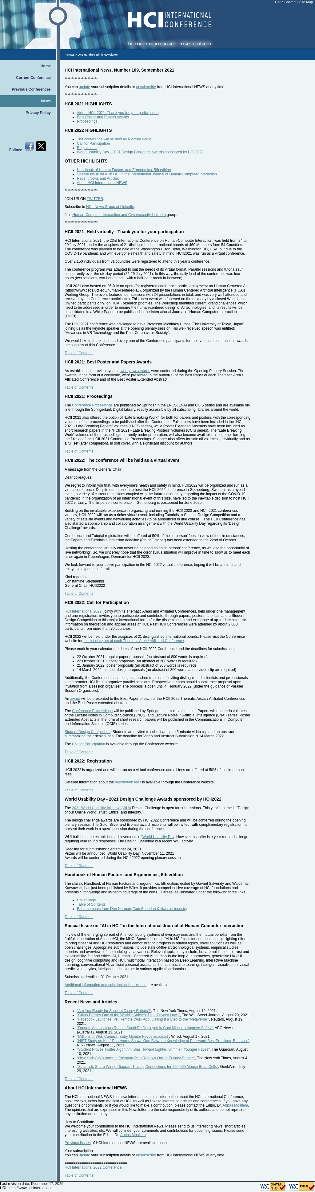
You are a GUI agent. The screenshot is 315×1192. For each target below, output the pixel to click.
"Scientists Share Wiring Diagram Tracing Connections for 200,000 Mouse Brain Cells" (147, 1067)
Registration (87, 148)
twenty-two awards (135, 371)
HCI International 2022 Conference (93, 1167)
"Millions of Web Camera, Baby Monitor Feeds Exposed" (123, 1036)
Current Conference (33, 78)
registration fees (128, 782)
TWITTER (95, 199)
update (84, 87)
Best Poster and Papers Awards (103, 117)
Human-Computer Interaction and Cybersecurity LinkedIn (118, 215)
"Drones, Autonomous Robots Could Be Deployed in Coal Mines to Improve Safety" (145, 1028)
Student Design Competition (87, 732)
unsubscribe (146, 87)
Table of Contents (79, 353)
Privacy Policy (38, 113)
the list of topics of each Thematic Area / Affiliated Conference (133, 641)
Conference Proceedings (92, 405)
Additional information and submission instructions (105, 985)
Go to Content (286, 2)
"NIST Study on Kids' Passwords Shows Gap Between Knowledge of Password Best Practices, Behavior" (163, 1041)
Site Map (306, 2)
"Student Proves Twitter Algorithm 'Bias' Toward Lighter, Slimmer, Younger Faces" (143, 1049)
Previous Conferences (31, 89)
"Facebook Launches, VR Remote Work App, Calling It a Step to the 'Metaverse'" (143, 1019)
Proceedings (87, 121)
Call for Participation (93, 143)
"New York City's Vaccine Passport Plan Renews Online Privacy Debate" (136, 1058)
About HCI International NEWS (102, 183)
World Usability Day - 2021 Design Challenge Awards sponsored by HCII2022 (140, 152)
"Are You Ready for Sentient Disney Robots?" (114, 1011)
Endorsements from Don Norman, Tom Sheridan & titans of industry (132, 909)
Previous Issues (78, 1143)
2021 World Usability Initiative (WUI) (101, 808)
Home (46, 66)
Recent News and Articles (98, 178)
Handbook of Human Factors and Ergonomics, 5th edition (124, 170)
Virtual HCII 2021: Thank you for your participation (118, 113)
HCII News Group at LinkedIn (110, 207)
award (75, 698)
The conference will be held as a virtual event (114, 139)
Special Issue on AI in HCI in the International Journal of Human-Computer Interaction (147, 174)
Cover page (86, 900)
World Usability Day (158, 837)
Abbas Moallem (235, 1105)
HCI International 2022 (83, 611)
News (46, 101)
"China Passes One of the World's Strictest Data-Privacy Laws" (128, 1015)
